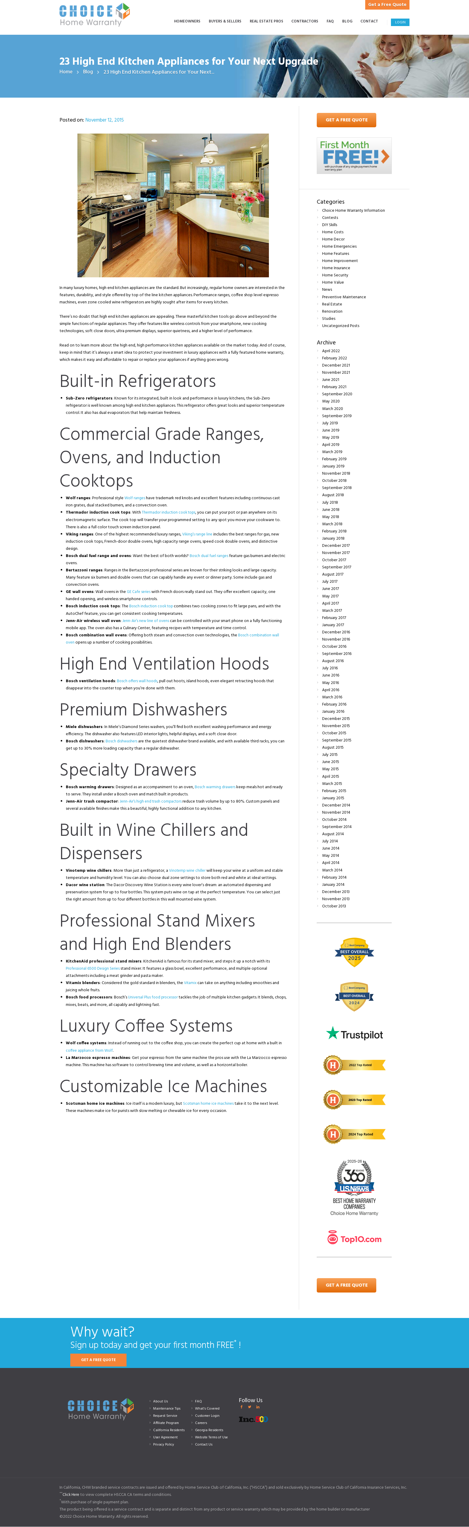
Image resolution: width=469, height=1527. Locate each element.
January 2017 (333, 625)
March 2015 (332, 783)
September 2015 (336, 740)
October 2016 (334, 647)
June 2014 (330, 848)
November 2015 (336, 726)
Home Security (335, 275)
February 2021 (334, 387)
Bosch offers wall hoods (138, 681)
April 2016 (330, 690)
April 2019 (330, 444)
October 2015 (334, 733)
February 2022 (334, 358)
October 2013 (334, 906)
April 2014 (330, 863)
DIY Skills (330, 225)
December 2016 (336, 632)
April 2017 (330, 603)
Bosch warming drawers (216, 787)
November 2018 (336, 473)
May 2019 (330, 437)
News (327, 290)
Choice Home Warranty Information (354, 210)
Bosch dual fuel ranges (209, 556)
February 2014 (334, 877)
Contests (330, 217)
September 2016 (336, 654)
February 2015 (334, 791)
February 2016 (334, 704)
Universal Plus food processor (154, 997)
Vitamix (191, 983)
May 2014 (330, 856)
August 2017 (332, 574)
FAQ (198, 1401)
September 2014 (337, 827)
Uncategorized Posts (341, 326)
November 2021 (336, 373)
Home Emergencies (339, 246)
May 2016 (330, 682)
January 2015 (333, 798)
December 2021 (336, 365)
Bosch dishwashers (122, 741)
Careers (201, 1423)
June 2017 (330, 589)
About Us (161, 1401)
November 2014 (336, 812)
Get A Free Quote (347, 120)
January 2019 (333, 466)
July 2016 (330, 668)
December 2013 (336, 892)
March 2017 (332, 610)
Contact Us (204, 1445)
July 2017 (329, 582)
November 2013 (336, 899)
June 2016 (330, 675)
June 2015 (330, 762)
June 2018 (330, 509)
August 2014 (333, 834)
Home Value (333, 282)
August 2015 (333, 747)
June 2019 (330, 430)
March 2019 (332, 452)
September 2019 (337, 416)
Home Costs (333, 232)
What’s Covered (208, 1409)
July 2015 (330, 755)
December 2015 (336, 718)
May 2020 (331, 401)
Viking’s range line (198, 534)
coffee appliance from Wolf (90, 1050)
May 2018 (330, 517)
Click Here (71, 1495)
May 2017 (330, 596)
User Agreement (167, 1437)
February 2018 (334, 531)
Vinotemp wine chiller (188, 870)
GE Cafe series (139, 592)
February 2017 (334, 618)
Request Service (166, 1416)
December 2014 (336, 805)
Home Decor (333, 239)
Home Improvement (340, 261)
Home (66, 72)
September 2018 (337, 488)
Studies (328, 318)
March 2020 (332, 408)
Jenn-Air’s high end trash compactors (152, 801)
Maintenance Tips (168, 1409)
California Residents (170, 1430)
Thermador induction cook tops (170, 512)
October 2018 (334, 481)
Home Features (336, 254)
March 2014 (332, 870)
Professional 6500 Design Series (94, 968)
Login (400, 23)
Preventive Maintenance (344, 297)
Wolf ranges (135, 498)
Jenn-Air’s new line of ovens (147, 621)
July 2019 (330, 423)
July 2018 (330, 502)
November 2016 (336, 639)
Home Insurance (336, 268)
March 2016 (332, 697)
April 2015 (330, 776)
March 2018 (332, 524)
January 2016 (333, 711)
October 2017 (334, 560)
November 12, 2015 (106, 120)
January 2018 (333, 538)
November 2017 (336, 553)
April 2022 (331, 351)
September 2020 (337, 394)
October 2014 (334, 820)
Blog (89, 72)
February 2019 (334, 459)
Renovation (332, 311)
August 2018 (333, 495)
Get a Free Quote (384, 4)
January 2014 (333, 884)
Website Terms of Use (213, 1437)
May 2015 (330, 769)
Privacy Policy (165, 1445)
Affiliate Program (167, 1423)
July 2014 (330, 841)
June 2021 (330, 380)
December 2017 (336, 546)
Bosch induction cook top (152, 606)
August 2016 (333, 661)
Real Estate (332, 304)
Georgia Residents (210, 1430)
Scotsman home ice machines (209, 1103)
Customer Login (208, 1416)
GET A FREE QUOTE (100, 1360)
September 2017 (336, 567)
